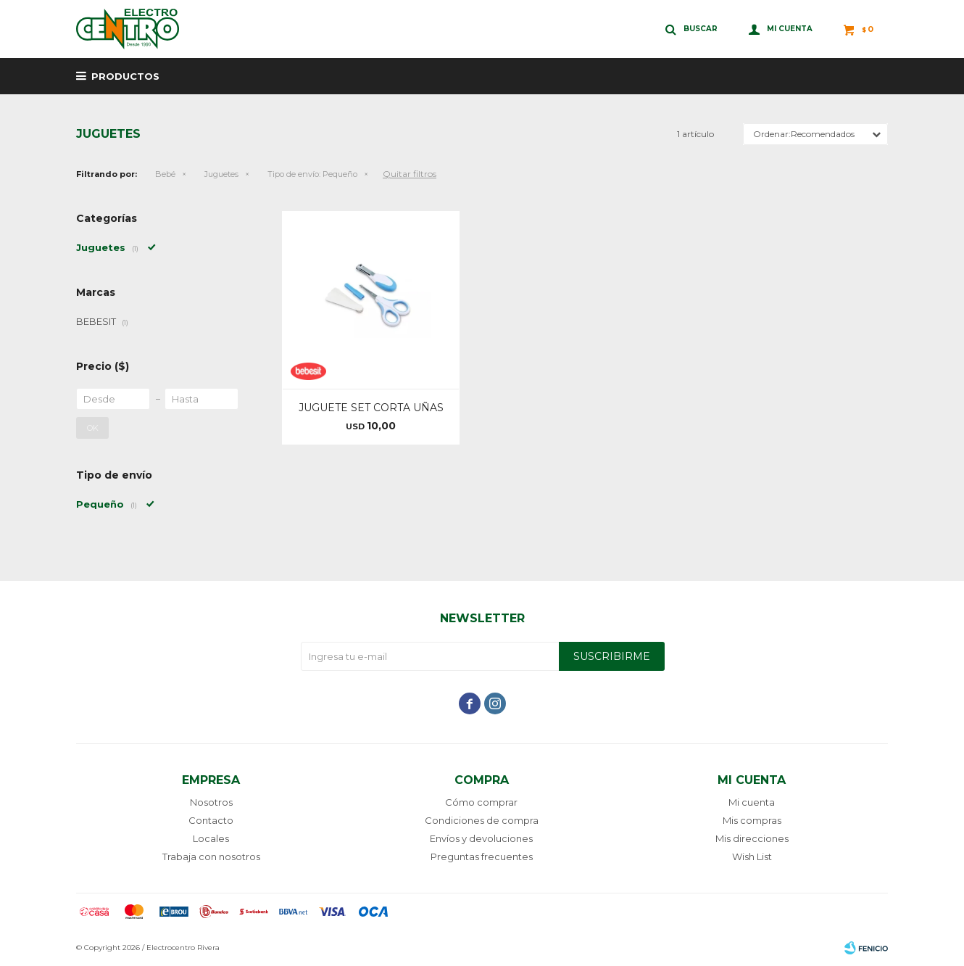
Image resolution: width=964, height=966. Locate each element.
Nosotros (211, 802)
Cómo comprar (481, 802)
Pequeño (312, 174)
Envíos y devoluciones (481, 838)
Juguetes (221, 174)
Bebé (165, 174)
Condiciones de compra (482, 820)
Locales (211, 838)
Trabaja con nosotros (211, 856)
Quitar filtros (409, 173)
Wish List (752, 856)
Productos (125, 76)
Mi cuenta (751, 802)
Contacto (210, 820)
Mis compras (752, 820)
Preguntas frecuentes (482, 856)
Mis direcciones (752, 838)
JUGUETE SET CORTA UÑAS (371, 407)
